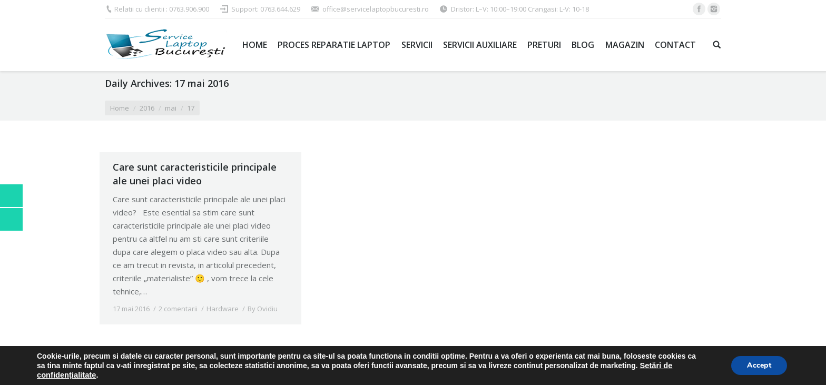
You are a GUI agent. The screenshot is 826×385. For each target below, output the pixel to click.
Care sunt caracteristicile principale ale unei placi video (195, 174)
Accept (759, 365)
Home (119, 108)
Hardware (222, 308)
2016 (147, 108)
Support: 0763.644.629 (265, 9)
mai (170, 108)
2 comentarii (178, 308)
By (263, 308)
